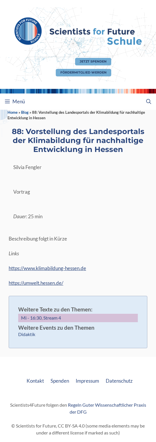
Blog (25, 112)
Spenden (60, 381)
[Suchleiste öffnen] (148, 101)
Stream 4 (52, 317)
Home (13, 112)
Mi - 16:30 (31, 317)
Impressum (87, 381)
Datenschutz (119, 381)
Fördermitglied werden (83, 72)
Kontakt (35, 381)
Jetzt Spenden (93, 61)
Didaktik (26, 334)
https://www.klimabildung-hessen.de (47, 268)
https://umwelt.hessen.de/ (36, 283)
